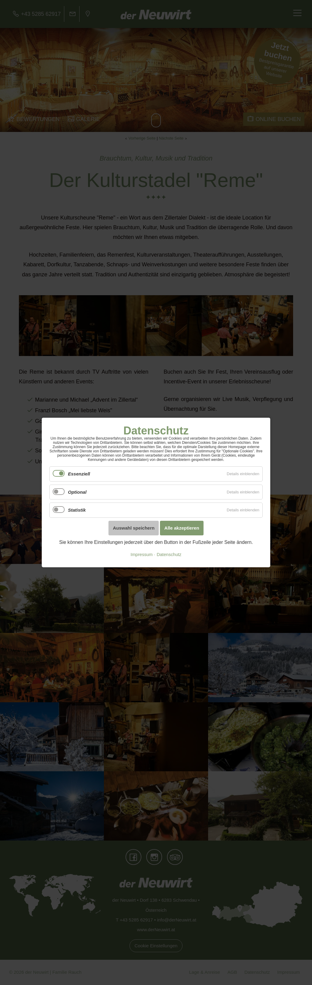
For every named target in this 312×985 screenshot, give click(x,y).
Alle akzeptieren (181, 528)
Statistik (77, 510)
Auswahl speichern (133, 528)
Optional (77, 492)
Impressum (142, 554)
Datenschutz (169, 554)
